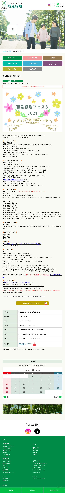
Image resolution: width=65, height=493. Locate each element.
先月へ (9, 397)
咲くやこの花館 (32, 58)
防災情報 (5, 452)
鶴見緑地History (6, 478)
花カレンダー (6, 467)
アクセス (34, 476)
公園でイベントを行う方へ (39, 478)
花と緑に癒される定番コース (40, 463)
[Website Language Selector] (59, 487)
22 (32, 388)
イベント (35, 444)
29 (32, 392)
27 (15, 392)
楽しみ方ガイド (36, 472)
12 (7, 384)
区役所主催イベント (32, 69)
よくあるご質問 (6, 448)
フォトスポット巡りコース (39, 465)
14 (24, 384)
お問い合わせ (6, 480)
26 (7, 392)
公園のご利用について (8, 446)
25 (58, 388)
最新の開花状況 (6, 461)
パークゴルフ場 (12, 63)
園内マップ (32, 490)
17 (50, 384)
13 (15, 384)
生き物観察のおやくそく (9, 472)
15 (32, 384)
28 (24, 392)
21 (24, 388)
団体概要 (5, 485)
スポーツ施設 (32, 63)
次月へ (56, 397)
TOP (4, 440)
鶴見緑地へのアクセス (32, 409)
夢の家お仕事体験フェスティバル (13, 180)
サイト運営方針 (6, 455)
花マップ (5, 465)
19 (7, 388)
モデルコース (36, 461)
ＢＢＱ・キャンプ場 (54, 490)
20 (15, 388)
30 (41, 392)
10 (50, 380)
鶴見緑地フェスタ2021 (31, 303)
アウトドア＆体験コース (39, 470)
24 (50, 388)
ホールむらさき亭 (52, 63)
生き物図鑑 (5, 470)
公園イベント (12, 58)
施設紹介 (35, 452)
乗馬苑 (53, 58)
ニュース (5, 476)
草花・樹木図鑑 (6, 463)
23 (41, 388)
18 (58, 384)
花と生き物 (6, 459)
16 (41, 384)
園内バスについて (7, 450)
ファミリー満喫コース (38, 467)
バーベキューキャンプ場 (12, 69)
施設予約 (11, 490)
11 (58, 380)
